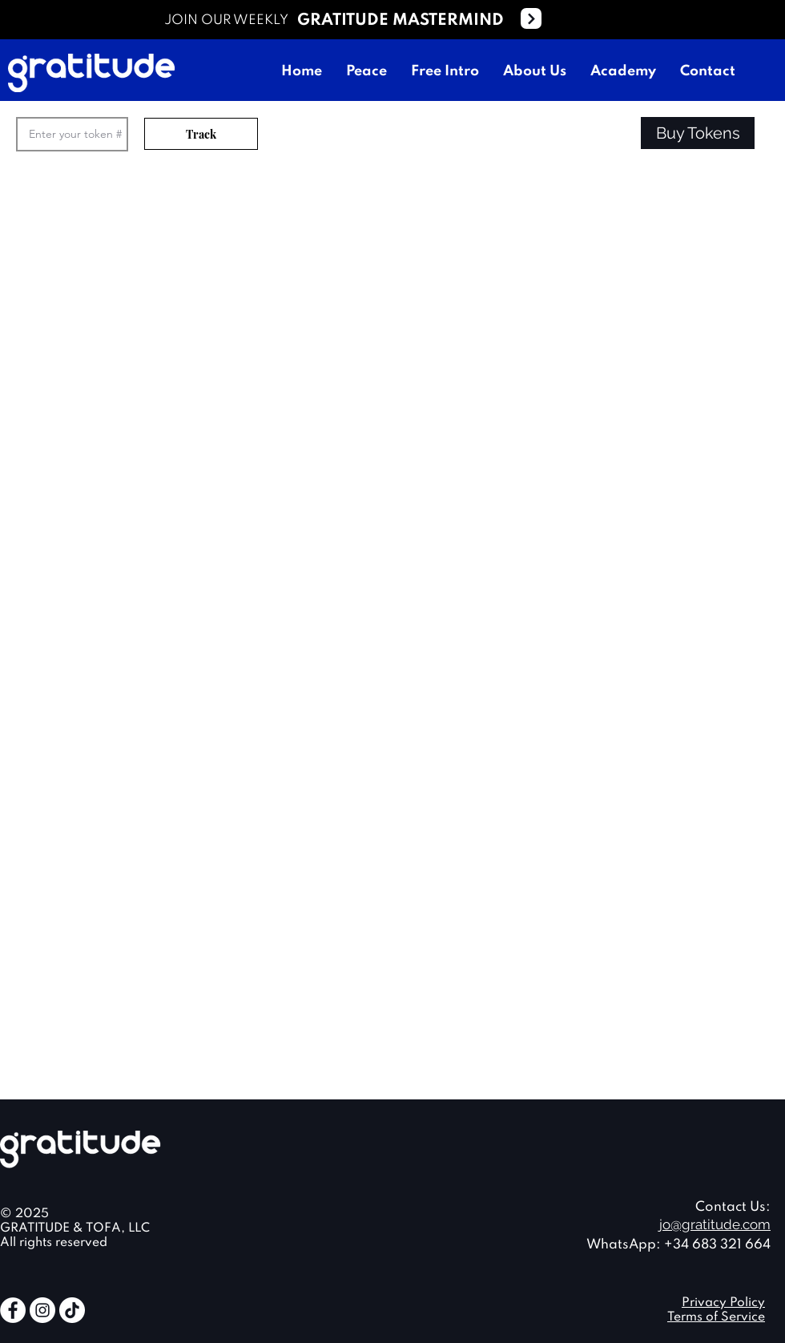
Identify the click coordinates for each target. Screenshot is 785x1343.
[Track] (201, 134)
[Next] (531, 18)
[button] (698, 133)
